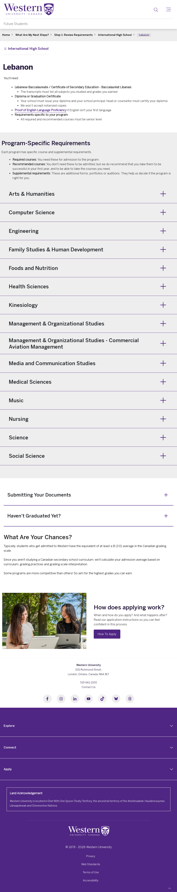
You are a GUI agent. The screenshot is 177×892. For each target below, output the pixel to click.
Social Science (27, 456)
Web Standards (90, 864)
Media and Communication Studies (52, 363)
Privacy (90, 856)
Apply (8, 769)
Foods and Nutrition (33, 268)
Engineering (24, 231)
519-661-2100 (88, 682)
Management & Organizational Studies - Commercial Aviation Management (74, 343)
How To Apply (107, 634)
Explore (9, 725)
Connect (10, 747)
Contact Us (89, 687)
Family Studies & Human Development (56, 249)
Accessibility (90, 880)
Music (16, 400)
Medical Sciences (30, 382)
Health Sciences (29, 286)
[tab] (88, 726)
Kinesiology (23, 305)
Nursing (18, 419)
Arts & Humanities (32, 194)
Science (18, 437)
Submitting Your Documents (39, 494)
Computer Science (32, 212)
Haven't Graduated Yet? (34, 515)
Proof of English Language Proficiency (40, 110)
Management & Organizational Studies (56, 323)
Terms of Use (91, 872)
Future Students (16, 24)
